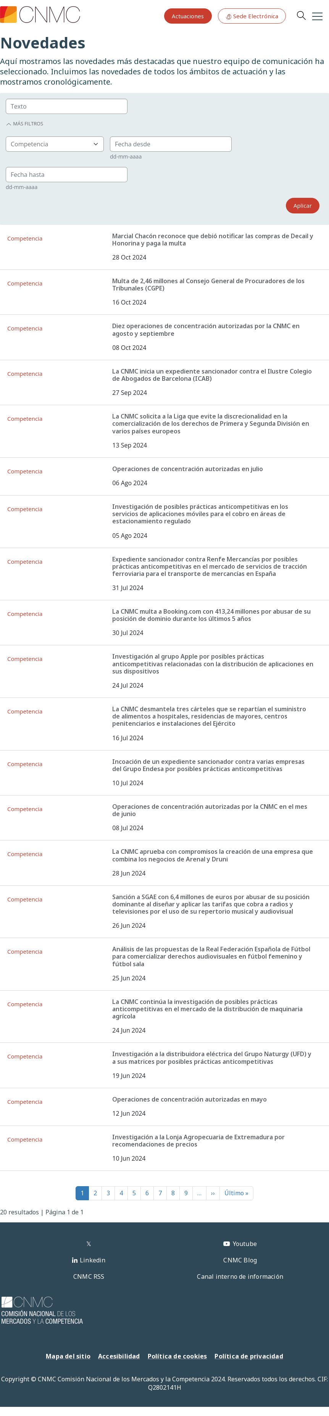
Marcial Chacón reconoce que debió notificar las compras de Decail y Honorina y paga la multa (212, 239)
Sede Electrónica (252, 16)
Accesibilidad (119, 1356)
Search (301, 15)
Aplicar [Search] (303, 205)
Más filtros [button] (24, 123)
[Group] (66, 106)
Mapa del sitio (68, 1356)
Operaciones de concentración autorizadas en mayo (189, 1099)
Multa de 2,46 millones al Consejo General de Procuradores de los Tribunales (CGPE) (208, 284)
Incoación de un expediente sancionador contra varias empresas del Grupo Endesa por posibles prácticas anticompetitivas (208, 765)
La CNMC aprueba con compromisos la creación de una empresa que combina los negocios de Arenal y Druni (212, 855)
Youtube (245, 1244)
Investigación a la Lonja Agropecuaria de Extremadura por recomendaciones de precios (198, 1140)
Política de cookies (177, 1356)
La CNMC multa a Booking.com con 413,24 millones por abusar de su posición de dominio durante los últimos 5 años (211, 615)
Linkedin (93, 1260)
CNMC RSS (89, 1276)
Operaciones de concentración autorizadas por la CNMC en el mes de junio (209, 810)
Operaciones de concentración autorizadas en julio (187, 469)
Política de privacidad (248, 1356)
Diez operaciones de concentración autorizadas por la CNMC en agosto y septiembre (206, 329)
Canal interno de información (240, 1276)
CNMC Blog (240, 1260)
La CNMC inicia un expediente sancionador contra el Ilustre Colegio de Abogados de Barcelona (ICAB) (212, 375)
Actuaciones (188, 16)
